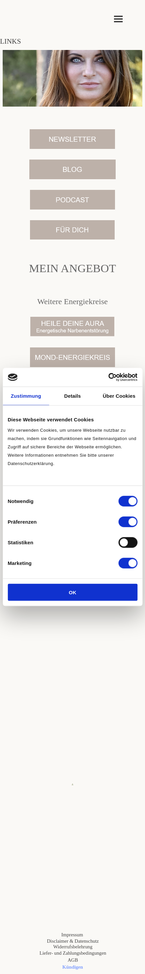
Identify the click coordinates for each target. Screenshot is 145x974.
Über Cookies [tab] (119, 395)
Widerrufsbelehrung (72, 946)
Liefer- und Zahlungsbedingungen (73, 953)
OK (72, 592)
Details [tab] (72, 395)
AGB (73, 960)
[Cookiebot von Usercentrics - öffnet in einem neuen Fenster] (108, 377)
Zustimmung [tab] (26, 395)
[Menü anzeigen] (118, 19)
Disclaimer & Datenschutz (73, 941)
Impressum (72, 934)
